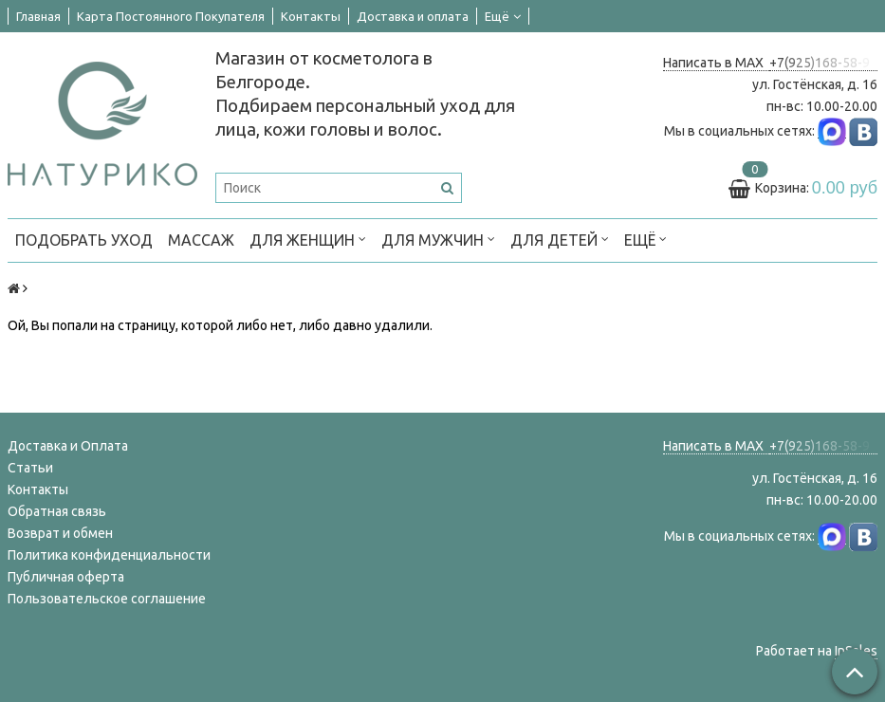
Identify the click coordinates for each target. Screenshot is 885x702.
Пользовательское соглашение (107, 598)
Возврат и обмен (60, 533)
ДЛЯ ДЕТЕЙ (559, 238)
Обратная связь (57, 511)
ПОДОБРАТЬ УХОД (84, 240)
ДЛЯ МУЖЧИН (438, 238)
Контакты (311, 16)
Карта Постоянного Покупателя (171, 16)
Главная (38, 16)
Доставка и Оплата (68, 445)
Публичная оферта (66, 576)
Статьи (30, 467)
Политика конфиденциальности (109, 555)
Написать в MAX (716, 62)
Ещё (503, 16)
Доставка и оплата (413, 16)
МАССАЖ (201, 240)
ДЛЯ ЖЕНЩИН (307, 238)
